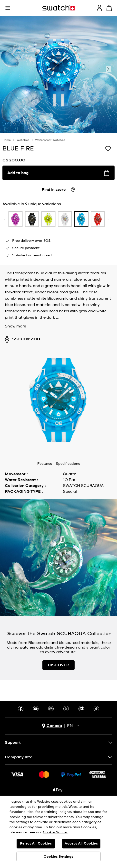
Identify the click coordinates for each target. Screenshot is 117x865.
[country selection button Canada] (52, 725)
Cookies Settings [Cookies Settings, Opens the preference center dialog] (58, 856)
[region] (58, 830)
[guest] (99, 8)
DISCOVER (58, 665)
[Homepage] (58, 8)
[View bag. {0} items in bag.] (109, 8)
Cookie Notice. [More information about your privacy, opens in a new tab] (55, 832)
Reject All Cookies (36, 843)
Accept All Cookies (81, 843)
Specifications (68, 463)
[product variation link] (28, 219)
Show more (15, 326)
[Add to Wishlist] (108, 148)
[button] (8, 8)
